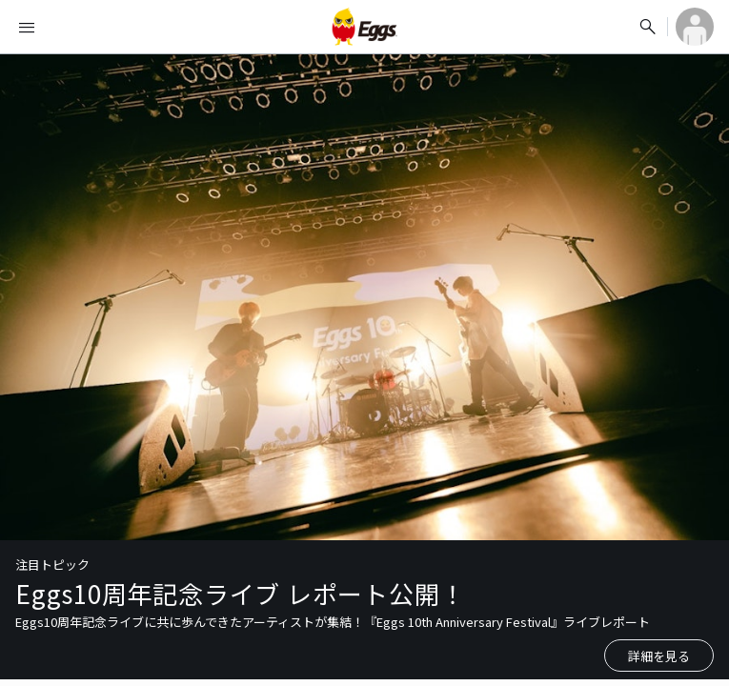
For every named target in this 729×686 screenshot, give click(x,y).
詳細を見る (659, 656)
